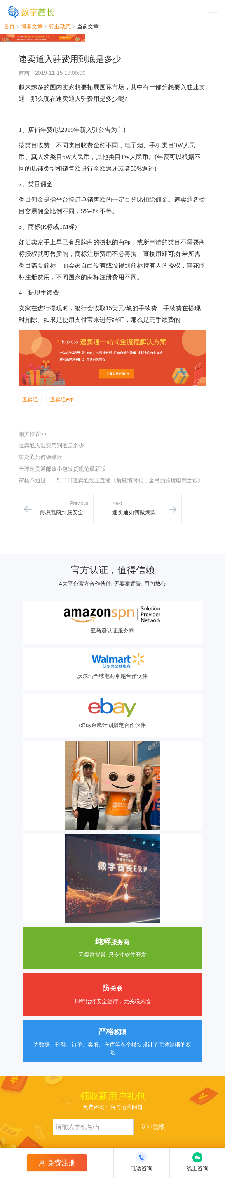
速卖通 (30, 399)
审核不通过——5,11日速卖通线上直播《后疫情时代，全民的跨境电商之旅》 (111, 480)
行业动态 (60, 26)
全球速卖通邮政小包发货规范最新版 (62, 469)
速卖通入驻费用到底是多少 (51, 445)
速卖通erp (62, 399)
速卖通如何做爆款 (40, 457)
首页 (9, 26)
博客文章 (32, 26)
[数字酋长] (31, 12)
